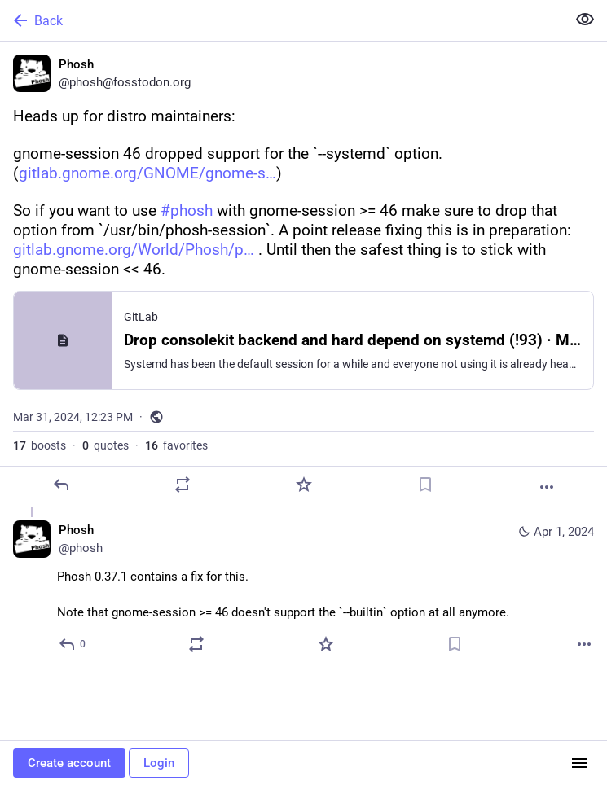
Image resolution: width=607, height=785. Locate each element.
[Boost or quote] (182, 484)
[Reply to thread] (73, 644)
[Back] (281, 20)
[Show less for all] (585, 19)
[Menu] (579, 763)
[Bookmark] (425, 484)
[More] (546, 487)
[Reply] (61, 484)
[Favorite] (304, 484)
